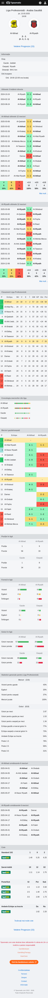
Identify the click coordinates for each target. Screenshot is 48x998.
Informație (24, 985)
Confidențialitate (24, 970)
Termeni (24, 974)
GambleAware (24, 949)
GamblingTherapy (24, 952)
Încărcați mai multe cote (24, 921)
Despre (24, 977)
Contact (24, 981)
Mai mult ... (43, 193)
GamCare (24, 956)
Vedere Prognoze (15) (24, 46)
